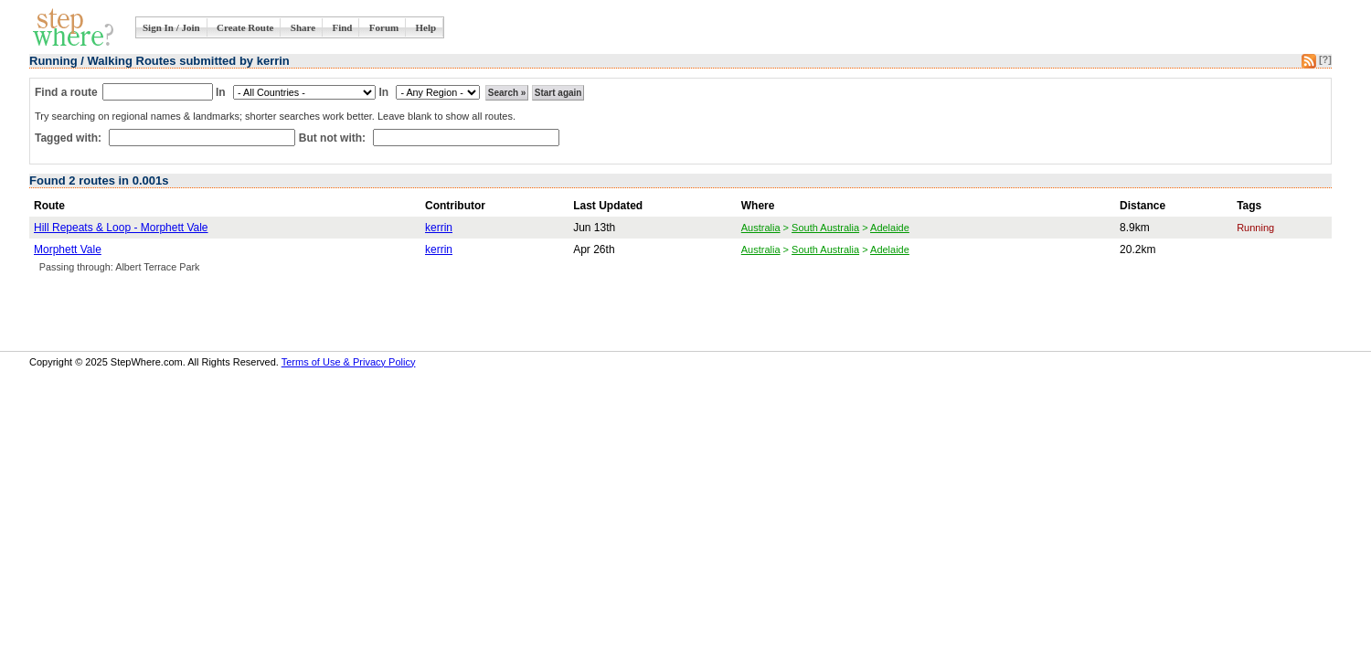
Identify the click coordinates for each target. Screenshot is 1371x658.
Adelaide (889, 227)
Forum (384, 27)
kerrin (438, 227)
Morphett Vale (67, 249)
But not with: (334, 138)
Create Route (245, 27)
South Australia (825, 227)
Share (303, 27)
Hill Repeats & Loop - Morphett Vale (121, 227)
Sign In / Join (171, 27)
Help (426, 27)
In (221, 92)
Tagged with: (69, 138)
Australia (761, 227)
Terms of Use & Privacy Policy (349, 361)
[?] (1325, 59)
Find (342, 27)
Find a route (66, 92)
